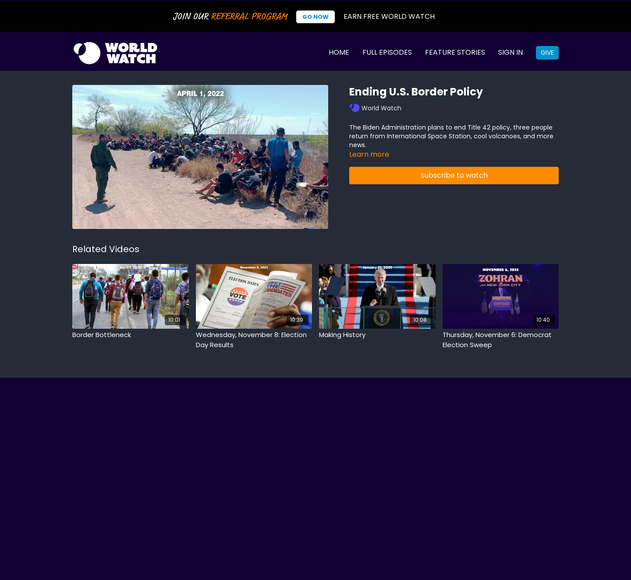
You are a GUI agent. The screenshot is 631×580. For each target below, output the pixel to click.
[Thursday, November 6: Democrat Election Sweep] (501, 340)
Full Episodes (387, 52)
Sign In (510, 52)
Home (339, 52)
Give (547, 52)
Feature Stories (455, 52)
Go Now (315, 17)
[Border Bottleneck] (130, 335)
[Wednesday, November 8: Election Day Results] (254, 340)
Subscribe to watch (454, 175)
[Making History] (377, 335)
